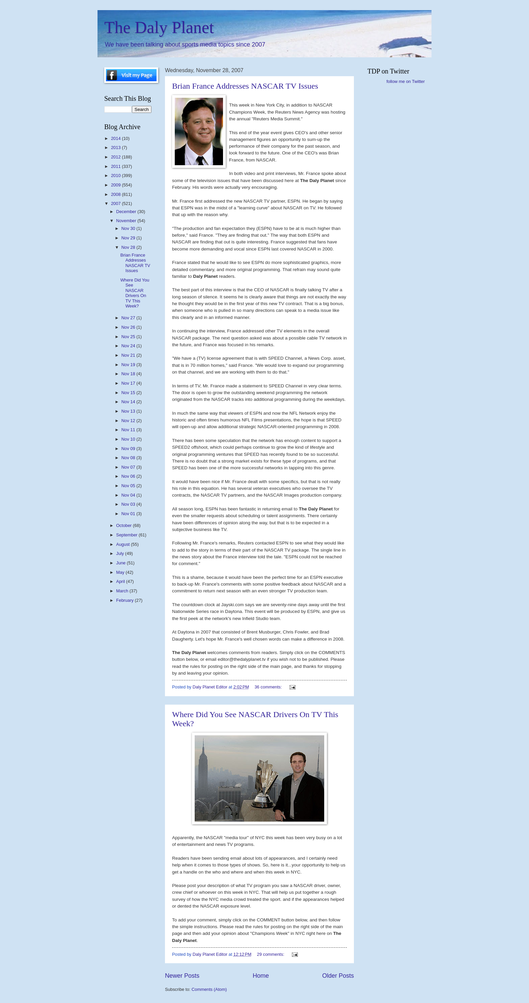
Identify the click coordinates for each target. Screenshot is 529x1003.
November (126, 220)
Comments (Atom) (209, 989)
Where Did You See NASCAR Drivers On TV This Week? (134, 292)
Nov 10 (128, 439)
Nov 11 (128, 429)
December (126, 211)
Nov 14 (128, 401)
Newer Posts (182, 975)
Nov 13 (128, 411)
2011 (116, 166)
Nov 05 (128, 485)
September (127, 534)
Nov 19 (128, 364)
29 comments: (271, 954)
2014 (116, 138)
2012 (116, 156)
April (121, 581)
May (121, 572)
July (120, 553)
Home (261, 975)
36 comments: (268, 686)
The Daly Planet (159, 27)
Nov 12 (128, 420)
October (124, 525)
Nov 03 (128, 504)
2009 (116, 184)
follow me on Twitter (405, 81)
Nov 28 (128, 247)
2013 (116, 147)
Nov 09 (128, 448)
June (121, 562)
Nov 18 (128, 373)
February (125, 600)
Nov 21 (128, 355)
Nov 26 (128, 327)
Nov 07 (128, 467)
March (122, 590)
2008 (116, 194)
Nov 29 (128, 237)
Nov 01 (128, 513)
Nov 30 (128, 228)
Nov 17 (128, 383)
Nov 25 (128, 336)
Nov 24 (128, 345)
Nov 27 (128, 317)
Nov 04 (128, 495)
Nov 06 (128, 476)
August (123, 544)
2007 (116, 203)
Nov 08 (128, 457)
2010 (116, 175)
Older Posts (338, 975)
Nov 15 (128, 392)
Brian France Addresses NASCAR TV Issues (245, 86)
